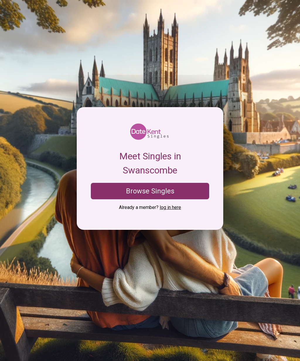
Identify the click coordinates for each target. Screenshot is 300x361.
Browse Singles (150, 191)
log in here (170, 207)
